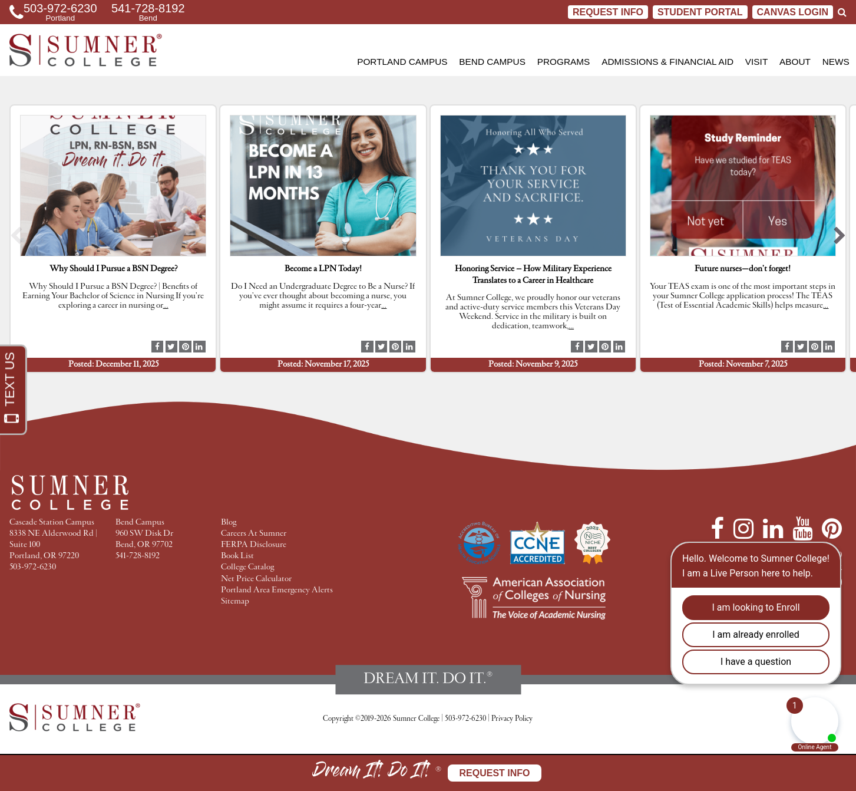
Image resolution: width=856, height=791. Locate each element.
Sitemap (235, 601)
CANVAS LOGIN (792, 12)
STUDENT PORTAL (700, 12)
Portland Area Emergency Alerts (277, 590)
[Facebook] (717, 528)
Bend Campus (492, 62)
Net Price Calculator (256, 579)
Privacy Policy (512, 719)
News (836, 62)
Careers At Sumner (253, 533)
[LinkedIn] (773, 528)
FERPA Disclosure (253, 545)
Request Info (608, 12)
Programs (563, 62)
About (795, 62)
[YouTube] (802, 528)
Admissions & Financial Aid (667, 62)
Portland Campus (402, 62)
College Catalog (247, 567)
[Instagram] (743, 528)
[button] (16, 239)
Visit (756, 62)
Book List (237, 556)
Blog (228, 522)
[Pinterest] (832, 528)
